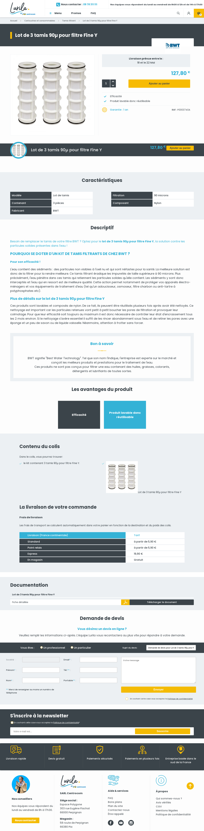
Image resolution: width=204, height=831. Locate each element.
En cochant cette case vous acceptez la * (47, 722)
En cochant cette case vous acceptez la (161, 698)
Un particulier (82, 648)
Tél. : (67, 670)
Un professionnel (54, 648)
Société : (11, 659)
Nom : (9, 680)
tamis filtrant (83, 274)
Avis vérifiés (163, 802)
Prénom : (11, 670)
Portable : (70, 680)
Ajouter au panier (159, 83)
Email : (67, 659)
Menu (58, 13)
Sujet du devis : (130, 647)
